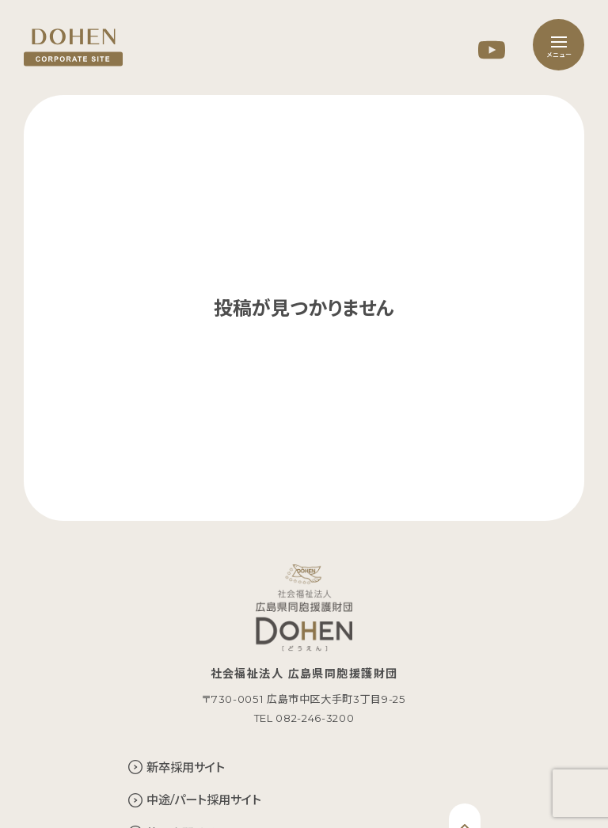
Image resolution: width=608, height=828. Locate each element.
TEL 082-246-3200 (304, 718)
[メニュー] (558, 44)
